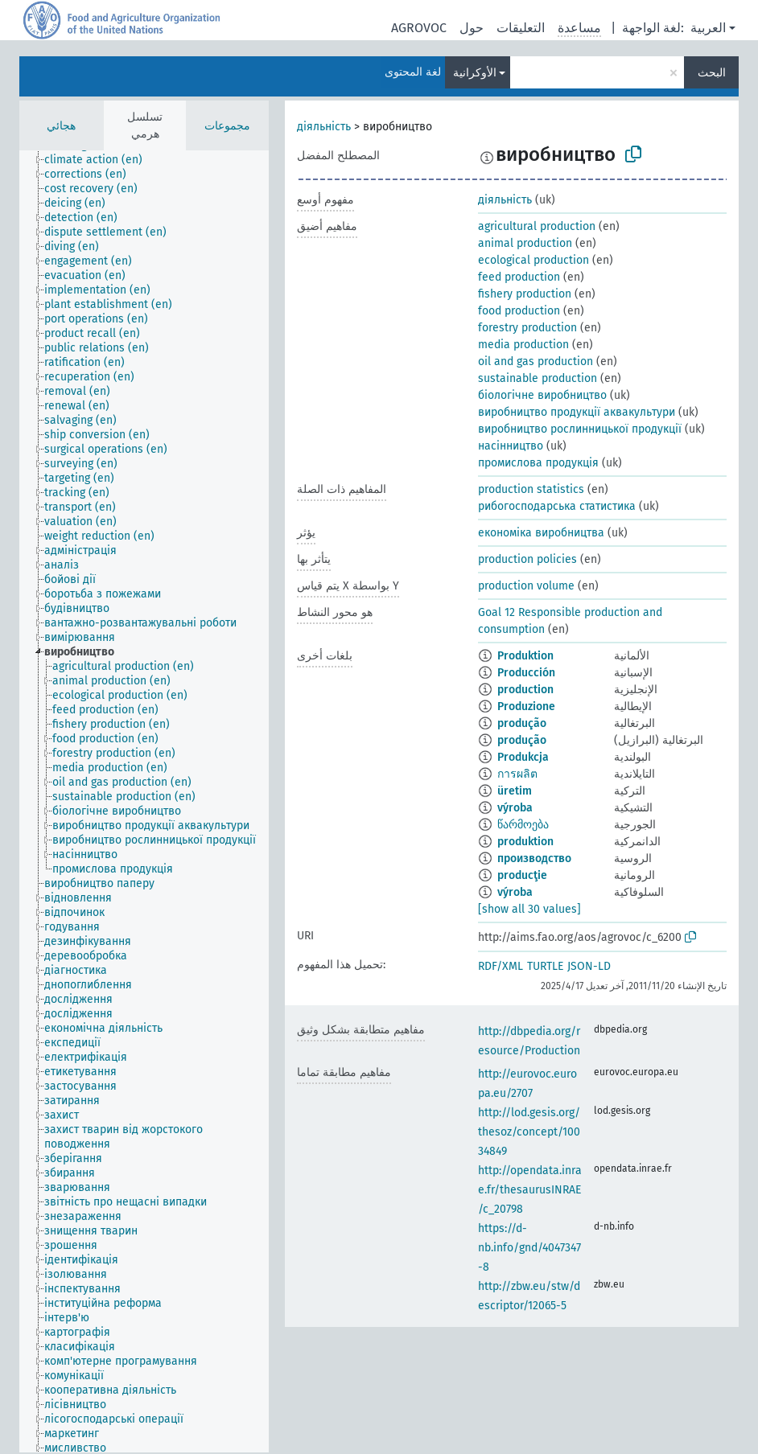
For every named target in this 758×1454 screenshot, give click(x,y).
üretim (514, 791)
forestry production (527, 328)
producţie (522, 875)
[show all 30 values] (529, 909)
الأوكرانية (474, 73)
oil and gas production (535, 361)
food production (519, 311)
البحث (712, 73)
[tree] (144, 801)
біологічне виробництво (542, 395)
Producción (526, 673)
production (525, 689)
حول (471, 27)
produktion (525, 841)
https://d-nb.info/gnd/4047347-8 (529, 1248)
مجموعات (227, 126)
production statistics (531, 489)
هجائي (61, 126)
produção (521, 723)
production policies (527, 559)
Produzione (526, 706)
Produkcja (523, 757)
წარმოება (523, 825)
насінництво (510, 446)
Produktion (525, 656)
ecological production (533, 260)
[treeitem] (100, 160)
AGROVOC (419, 27)
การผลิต (517, 774)
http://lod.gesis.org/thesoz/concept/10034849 (529, 1132)
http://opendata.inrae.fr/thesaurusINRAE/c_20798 (530, 1190)
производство (534, 858)
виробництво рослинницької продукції (580, 429)
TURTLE (545, 966)
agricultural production (536, 226)
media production (523, 344)
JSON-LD (589, 966)
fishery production (524, 294)
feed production (519, 277)
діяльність (324, 126)
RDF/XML (500, 966)
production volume (526, 586)
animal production (525, 243)
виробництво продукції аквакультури (576, 412)
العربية (708, 27)
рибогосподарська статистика (557, 506)
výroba (515, 808)
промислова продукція (538, 463)
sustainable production (537, 378)
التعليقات (520, 27)
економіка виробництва (541, 533)
